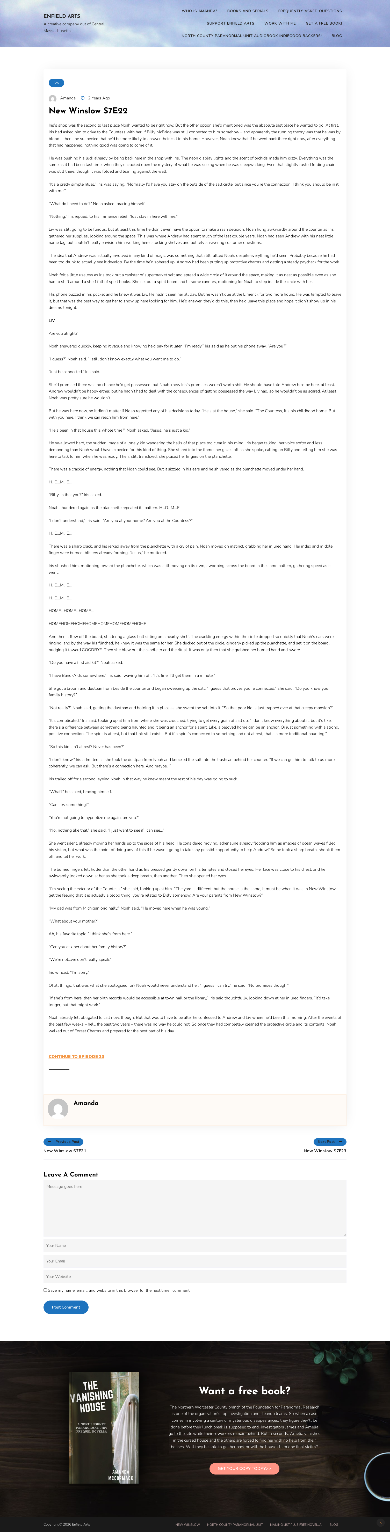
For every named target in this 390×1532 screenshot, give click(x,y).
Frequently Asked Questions (310, 11)
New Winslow (188, 1525)
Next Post (330, 1141)
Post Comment (66, 1307)
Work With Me (280, 23)
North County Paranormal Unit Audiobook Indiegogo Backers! (252, 35)
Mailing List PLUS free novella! (296, 1525)
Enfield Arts (62, 16)
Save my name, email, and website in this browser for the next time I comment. (119, 1290)
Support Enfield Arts (231, 23)
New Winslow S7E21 (65, 1151)
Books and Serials (248, 11)
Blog (337, 35)
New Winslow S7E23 (325, 1151)
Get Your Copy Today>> (244, 1468)
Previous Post (63, 1141)
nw (56, 82)
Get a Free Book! (324, 23)
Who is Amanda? (200, 11)
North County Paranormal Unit (235, 1525)
